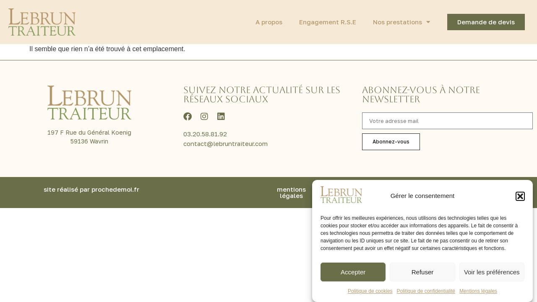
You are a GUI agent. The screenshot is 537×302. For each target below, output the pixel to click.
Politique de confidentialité (426, 291)
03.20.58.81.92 (205, 134)
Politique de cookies (370, 291)
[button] (520, 196)
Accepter (353, 272)
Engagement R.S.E (327, 22)
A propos (268, 22)
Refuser (423, 272)
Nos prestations (401, 22)
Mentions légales (478, 291)
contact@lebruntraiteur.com (225, 143)
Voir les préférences (492, 272)
